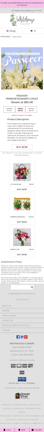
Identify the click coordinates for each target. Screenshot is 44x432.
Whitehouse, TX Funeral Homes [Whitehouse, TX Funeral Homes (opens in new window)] (15, 405)
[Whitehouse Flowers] (22, 25)
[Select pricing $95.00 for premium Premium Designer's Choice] (31, 109)
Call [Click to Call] (7, 429)
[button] (22, 379)
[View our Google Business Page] (22, 338)
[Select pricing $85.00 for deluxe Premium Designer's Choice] (20, 109)
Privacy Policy (6, 423)
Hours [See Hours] (37, 429)
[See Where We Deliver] (22, 300)
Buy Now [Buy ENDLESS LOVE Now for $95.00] (22, 254)
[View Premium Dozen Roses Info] (22, 205)
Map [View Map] (22, 429)
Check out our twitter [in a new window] (28, 388)
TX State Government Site (33, 416)
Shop (11, 31)
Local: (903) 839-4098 (22, 354)
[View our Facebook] (18, 338)
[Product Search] (22, 287)
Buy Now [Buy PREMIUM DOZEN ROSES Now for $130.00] (22, 222)
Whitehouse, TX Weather (10, 416)
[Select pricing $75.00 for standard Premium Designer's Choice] (9, 109)
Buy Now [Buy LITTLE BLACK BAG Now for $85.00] (22, 189)
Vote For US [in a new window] (10, 388)
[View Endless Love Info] (22, 237)
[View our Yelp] (26, 338)
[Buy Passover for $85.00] (22, 147)
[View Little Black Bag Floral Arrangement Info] (22, 172)
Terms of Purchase (23, 423)
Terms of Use (38, 423)
